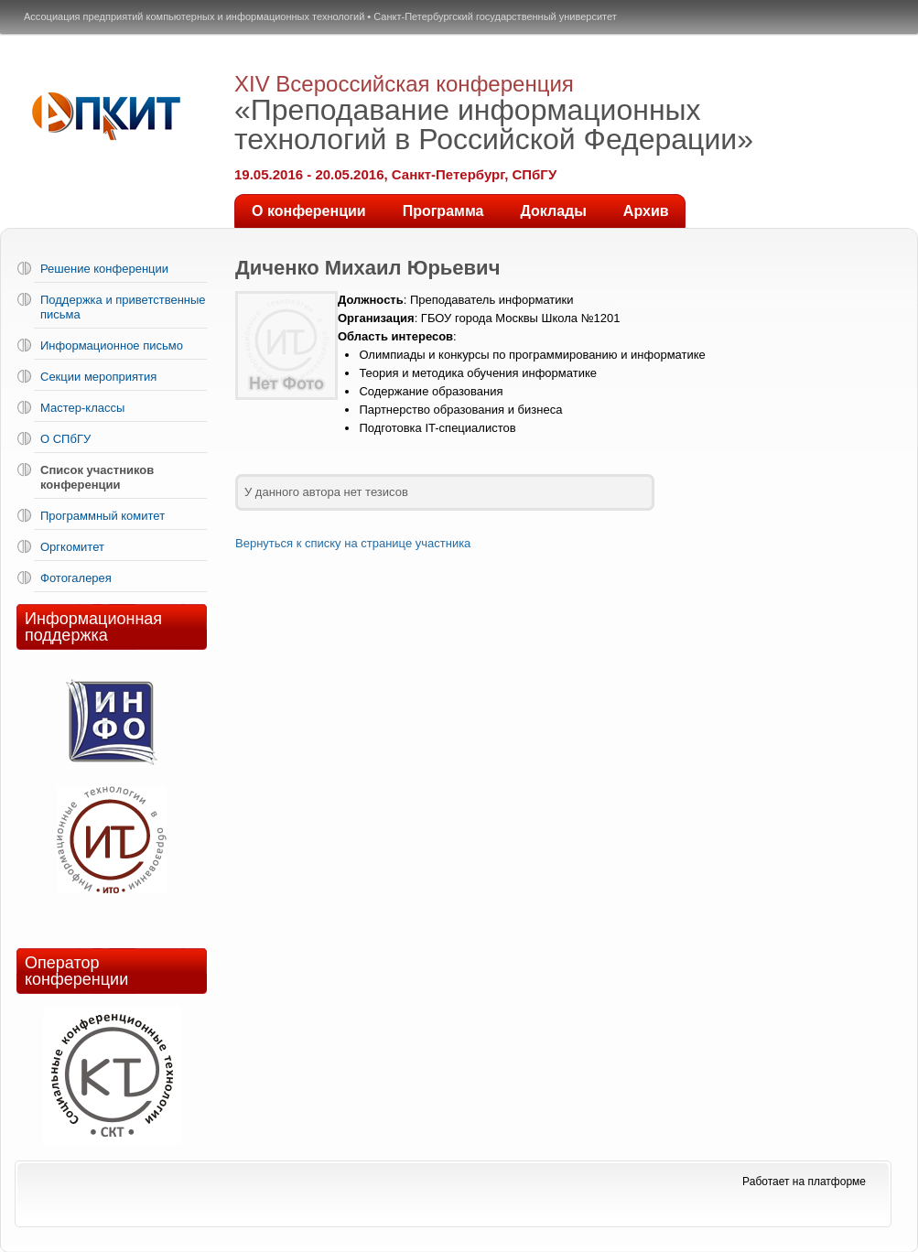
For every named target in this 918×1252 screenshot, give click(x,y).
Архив (646, 211)
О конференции (309, 211)
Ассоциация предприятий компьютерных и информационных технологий (194, 16)
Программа (443, 211)
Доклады (553, 211)
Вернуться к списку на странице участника (352, 543)
